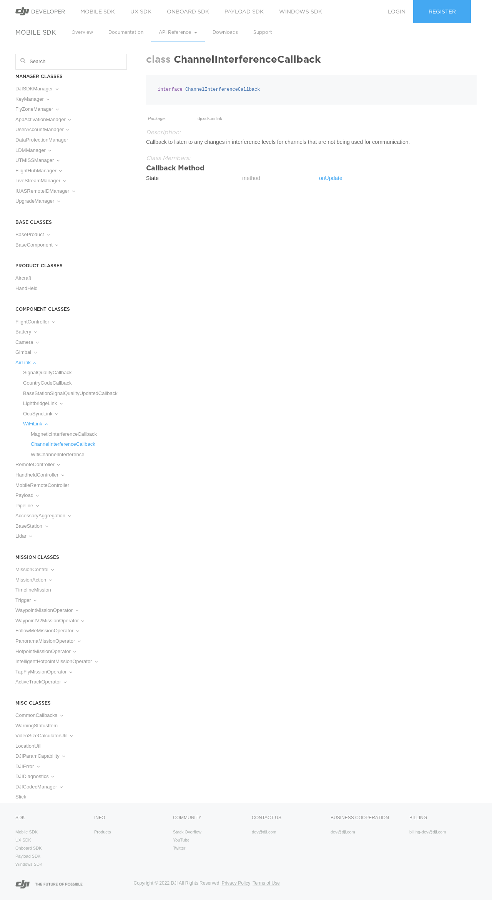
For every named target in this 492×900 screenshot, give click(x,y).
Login (397, 11)
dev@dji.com (264, 832)
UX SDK (140, 11)
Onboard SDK (188, 11)
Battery (26, 332)
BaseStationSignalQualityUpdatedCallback (70, 393)
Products (102, 832)
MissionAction (33, 580)
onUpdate (330, 178)
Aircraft (23, 278)
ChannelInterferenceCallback (63, 444)
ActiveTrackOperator (40, 682)
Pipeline (27, 505)
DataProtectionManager (41, 140)
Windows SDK (300, 11)
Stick (20, 797)
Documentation (125, 32)
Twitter (179, 848)
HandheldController (39, 475)
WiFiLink (35, 424)
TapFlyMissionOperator (43, 672)
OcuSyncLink (40, 414)
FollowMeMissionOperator (47, 630)
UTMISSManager (37, 160)
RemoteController (37, 464)
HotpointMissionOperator (45, 651)
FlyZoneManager (37, 109)
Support (262, 32)
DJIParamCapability (40, 756)
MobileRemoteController (42, 485)
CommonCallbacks (39, 715)
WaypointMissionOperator (46, 610)
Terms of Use (266, 883)
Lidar (23, 536)
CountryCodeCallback (47, 383)
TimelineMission (33, 590)
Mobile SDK (97, 11)
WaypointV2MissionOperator (49, 620)
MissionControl (34, 569)
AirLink (25, 362)
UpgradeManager (37, 201)
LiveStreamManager (40, 180)
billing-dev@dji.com (427, 832)
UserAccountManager (42, 129)
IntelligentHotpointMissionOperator (56, 661)
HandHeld (26, 288)
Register (442, 11)
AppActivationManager (43, 119)
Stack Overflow (187, 832)
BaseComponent (36, 245)
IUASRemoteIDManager (45, 191)
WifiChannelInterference (57, 454)
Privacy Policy (235, 883)
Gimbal (26, 352)
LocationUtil (28, 746)
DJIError (27, 766)
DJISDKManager (36, 89)
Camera (27, 342)
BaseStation (31, 526)
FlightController (35, 322)
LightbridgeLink (43, 403)
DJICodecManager (39, 787)
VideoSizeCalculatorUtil (44, 735)
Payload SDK (244, 11)
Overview (82, 32)
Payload (27, 495)
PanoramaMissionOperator (48, 641)
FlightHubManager (38, 170)
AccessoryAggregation (43, 515)
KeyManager (32, 99)
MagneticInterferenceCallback (64, 434)
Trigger (26, 600)
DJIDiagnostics (34, 776)
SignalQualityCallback (47, 372)
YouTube (181, 840)
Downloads (225, 32)
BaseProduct (32, 234)
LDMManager (33, 150)
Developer (40, 11)
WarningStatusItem (36, 725)
